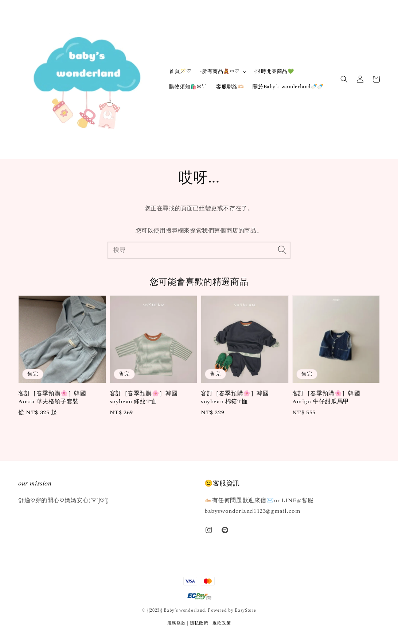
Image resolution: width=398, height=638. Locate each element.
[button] (344, 79)
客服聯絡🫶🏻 (230, 87)
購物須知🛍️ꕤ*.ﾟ (188, 87)
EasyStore (245, 610)
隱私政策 (199, 623)
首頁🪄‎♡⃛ (180, 71)
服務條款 (176, 623)
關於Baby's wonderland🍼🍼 (288, 87)
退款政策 (221, 623)
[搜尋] (282, 250)
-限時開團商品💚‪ (274, 71)
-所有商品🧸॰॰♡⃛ (219, 71)
